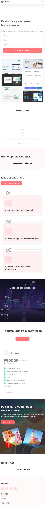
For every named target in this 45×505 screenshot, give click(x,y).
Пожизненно (22, 342)
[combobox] (22, 43)
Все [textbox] (5, 43)
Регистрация (7, 422)
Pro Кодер (4, 501)
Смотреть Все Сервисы (11, 186)
